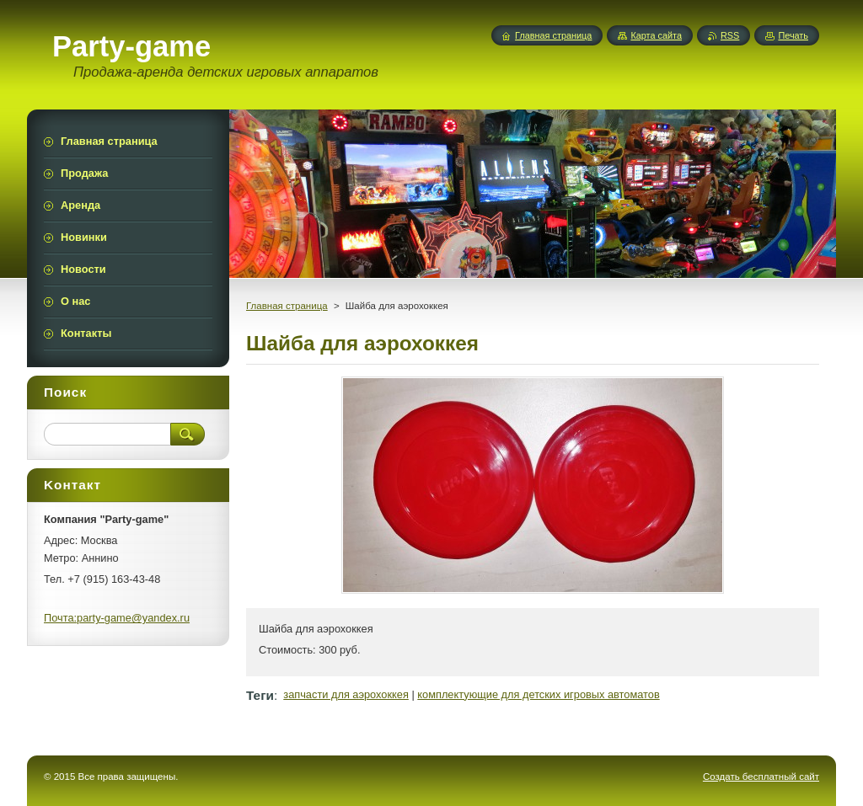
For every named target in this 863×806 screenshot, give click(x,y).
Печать (793, 35)
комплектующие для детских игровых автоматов (538, 694)
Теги (260, 695)
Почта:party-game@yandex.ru (117, 617)
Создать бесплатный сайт (761, 776)
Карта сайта (656, 35)
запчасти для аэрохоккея (346, 694)
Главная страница (287, 306)
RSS (730, 35)
